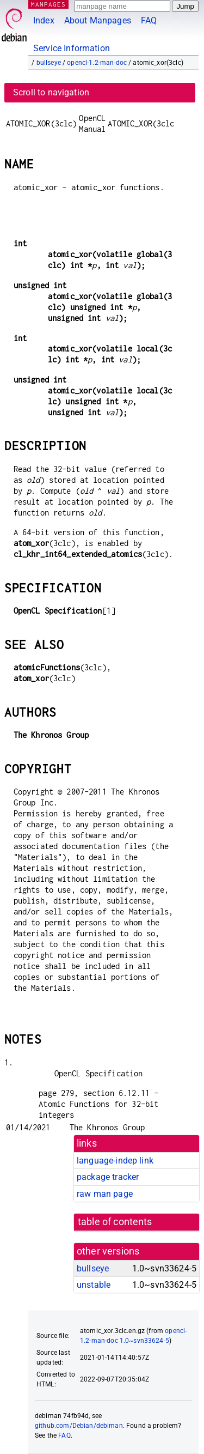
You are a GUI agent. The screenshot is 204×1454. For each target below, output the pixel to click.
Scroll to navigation (51, 92)
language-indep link (115, 1160)
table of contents (115, 1221)
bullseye (48, 62)
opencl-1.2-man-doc (97, 62)
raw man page (105, 1194)
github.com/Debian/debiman (79, 1425)
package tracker (108, 1177)
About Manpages (97, 20)
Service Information (71, 48)
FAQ (149, 20)
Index (43, 20)
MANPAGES (48, 4)
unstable (93, 1285)
